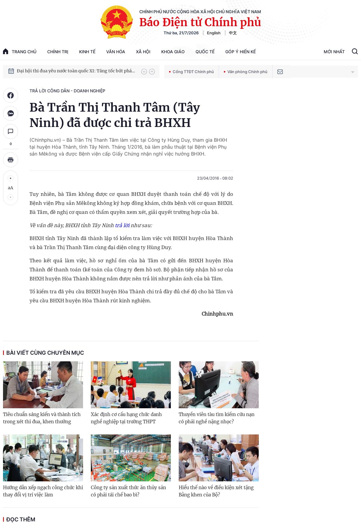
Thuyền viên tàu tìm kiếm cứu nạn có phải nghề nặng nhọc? (217, 418)
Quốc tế (205, 51)
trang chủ (19, 51)
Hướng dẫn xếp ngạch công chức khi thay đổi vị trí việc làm (43, 491)
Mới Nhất (334, 51)
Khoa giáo (173, 51)
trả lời (121, 225)
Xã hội (143, 51)
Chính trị (57, 51)
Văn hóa (115, 51)
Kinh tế (87, 51)
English (214, 32)
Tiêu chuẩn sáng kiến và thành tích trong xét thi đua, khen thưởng (42, 418)
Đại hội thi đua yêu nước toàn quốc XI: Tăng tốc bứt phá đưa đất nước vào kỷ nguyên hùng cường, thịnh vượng (76, 71)
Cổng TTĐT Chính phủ (191, 71)
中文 (233, 32)
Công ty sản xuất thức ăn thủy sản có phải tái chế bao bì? (128, 491)
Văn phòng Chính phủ (245, 71)
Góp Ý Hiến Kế (240, 51)
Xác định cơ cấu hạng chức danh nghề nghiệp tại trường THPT (126, 418)
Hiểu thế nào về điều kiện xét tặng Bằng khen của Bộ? (216, 491)
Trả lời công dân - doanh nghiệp (67, 90)
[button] (144, 72)
